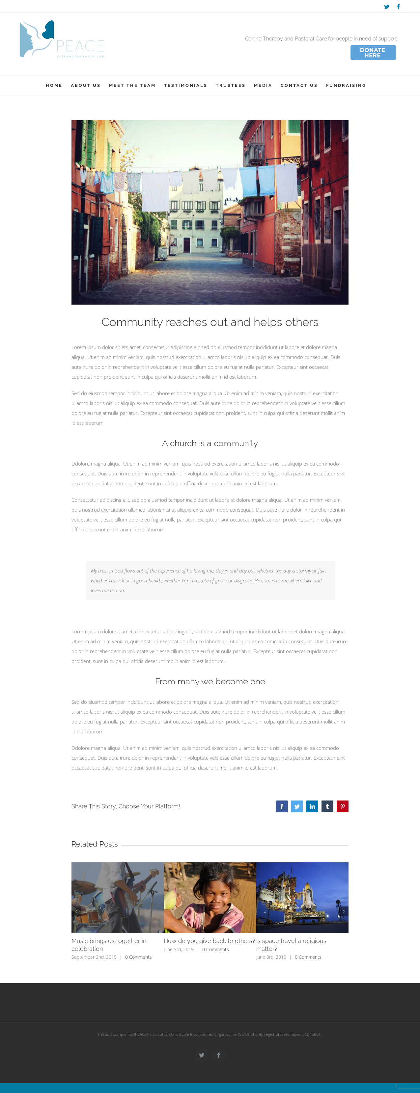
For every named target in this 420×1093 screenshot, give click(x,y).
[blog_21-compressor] (210, 212)
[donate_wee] (373, 45)
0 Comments (138, 957)
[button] (76, 911)
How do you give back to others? (209, 940)
